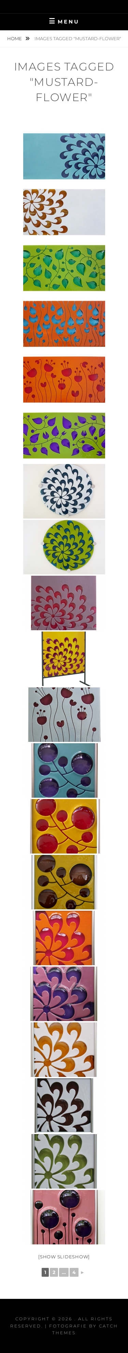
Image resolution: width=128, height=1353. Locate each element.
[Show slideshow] (64, 1256)
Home (15, 38)
